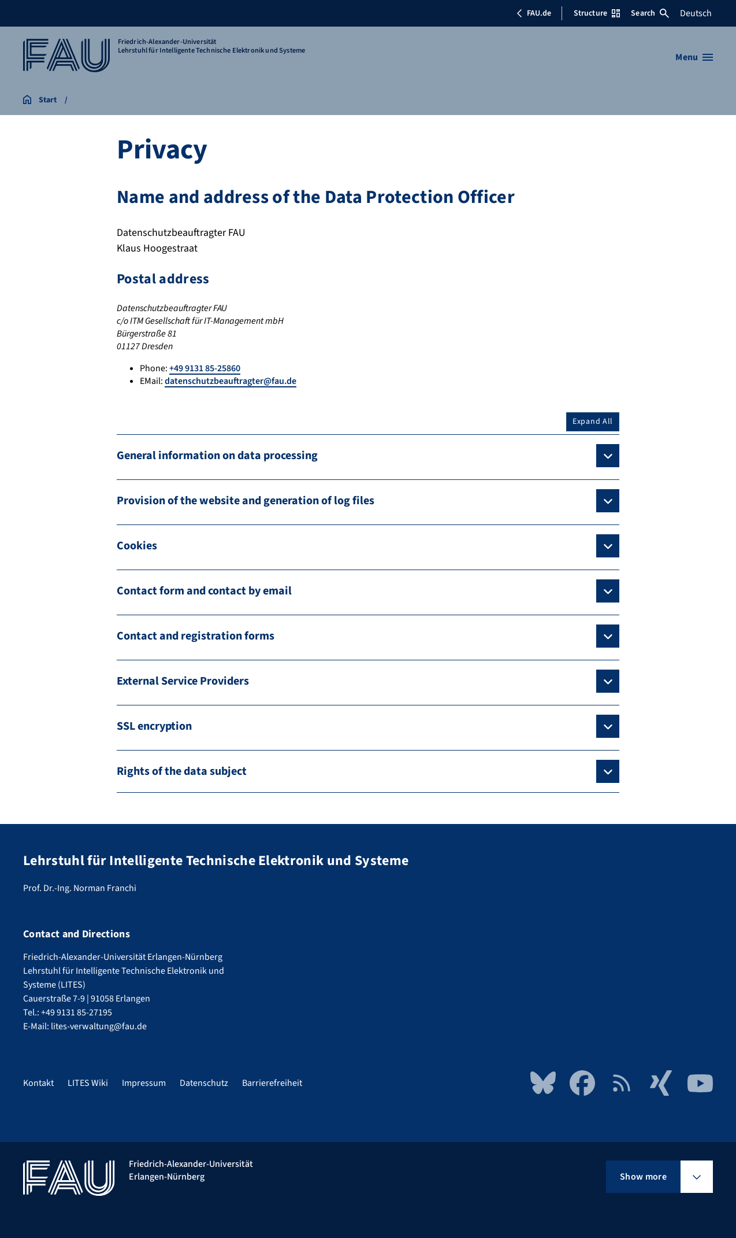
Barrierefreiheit (272, 1083)
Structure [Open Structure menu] (597, 13)
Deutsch (696, 13)
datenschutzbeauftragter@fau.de (230, 381)
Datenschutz (204, 1083)
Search (650, 13)
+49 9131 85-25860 (204, 368)
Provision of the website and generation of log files (245, 501)
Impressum (144, 1083)
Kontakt (38, 1083)
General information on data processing (217, 456)
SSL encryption (154, 726)
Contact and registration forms (195, 636)
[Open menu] (694, 57)
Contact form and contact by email (204, 591)
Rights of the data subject (182, 771)
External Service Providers (183, 681)
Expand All (593, 421)
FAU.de (534, 13)
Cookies (137, 546)
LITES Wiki (88, 1083)
